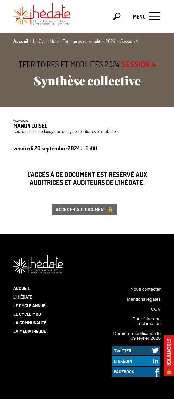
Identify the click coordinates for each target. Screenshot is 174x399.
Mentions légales (144, 299)
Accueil (21, 288)
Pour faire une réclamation (146, 321)
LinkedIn (123, 361)
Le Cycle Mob (27, 314)
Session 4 (138, 64)
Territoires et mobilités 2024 (69, 64)
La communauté (29, 322)
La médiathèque (29, 331)
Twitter (122, 350)
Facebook (124, 372)
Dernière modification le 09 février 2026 (137, 336)
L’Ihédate (22, 297)
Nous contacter (145, 289)
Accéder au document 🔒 (84, 209)
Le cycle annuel (30, 305)
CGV (156, 309)
